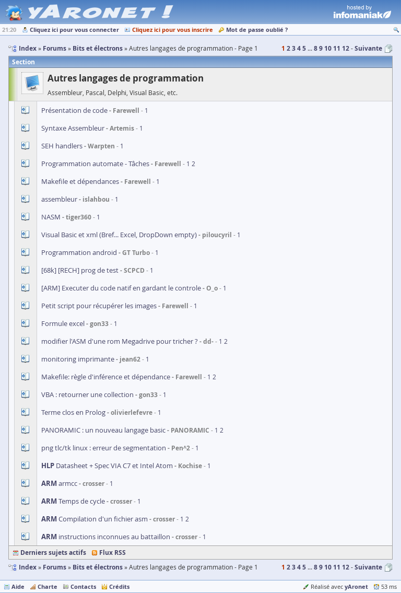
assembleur (59, 199)
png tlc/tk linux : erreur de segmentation (103, 447)
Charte (47, 586)
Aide (18, 586)
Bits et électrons (98, 567)
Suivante (368, 48)
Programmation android (79, 252)
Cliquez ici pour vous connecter (74, 29)
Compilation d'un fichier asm (94, 519)
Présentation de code (74, 110)
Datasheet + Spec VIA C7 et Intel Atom (107, 465)
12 (345, 48)
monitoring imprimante (77, 359)
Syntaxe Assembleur (72, 128)
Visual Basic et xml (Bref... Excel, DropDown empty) (119, 234)
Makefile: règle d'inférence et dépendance (105, 376)
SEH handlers (61, 145)
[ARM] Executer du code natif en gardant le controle (121, 288)
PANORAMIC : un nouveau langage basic (103, 430)
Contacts (83, 586)
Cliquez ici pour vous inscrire (172, 29)
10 (328, 48)
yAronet (356, 586)
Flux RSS (112, 552)
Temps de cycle (73, 501)
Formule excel (63, 323)
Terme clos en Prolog (73, 412)
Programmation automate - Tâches (95, 163)
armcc (59, 483)
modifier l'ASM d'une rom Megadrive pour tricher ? (119, 341)
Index (28, 567)
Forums (54, 567)
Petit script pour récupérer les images (99, 305)
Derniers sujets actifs (53, 552)
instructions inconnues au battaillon (105, 536)
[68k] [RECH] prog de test (80, 270)
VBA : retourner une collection (87, 394)
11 (336, 48)
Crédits (119, 586)
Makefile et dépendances (80, 181)
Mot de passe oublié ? (257, 29)
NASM (51, 217)
